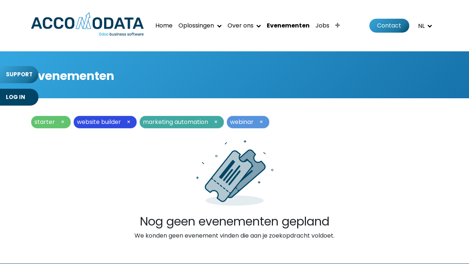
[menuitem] (164, 25)
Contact (389, 25)
